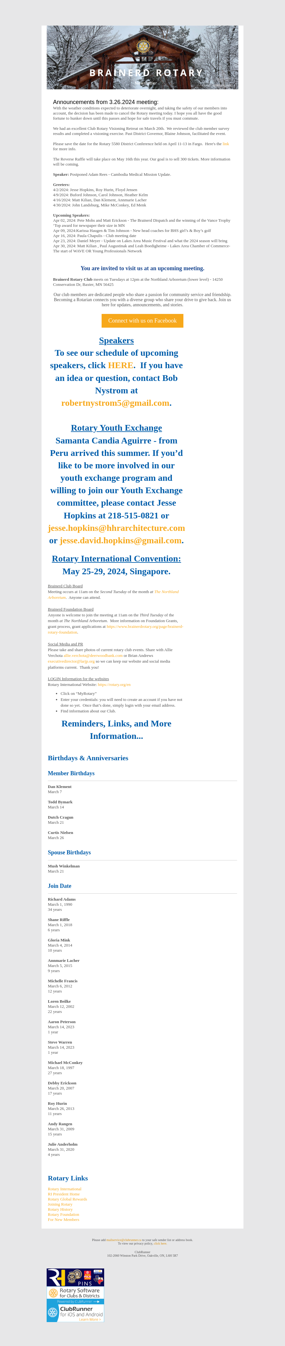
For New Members (63, 1219)
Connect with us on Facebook (142, 320)
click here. (160, 1243)
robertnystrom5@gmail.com (115, 403)
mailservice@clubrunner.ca (123, 1240)
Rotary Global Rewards (67, 1199)
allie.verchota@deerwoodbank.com (93, 655)
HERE (120, 365)
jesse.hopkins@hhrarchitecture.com (116, 528)
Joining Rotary (60, 1204)
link (226, 143)
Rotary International (64, 1188)
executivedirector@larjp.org (71, 661)
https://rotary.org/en (114, 684)
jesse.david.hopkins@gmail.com (121, 540)
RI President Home (64, 1194)
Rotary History (60, 1209)
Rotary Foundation (63, 1214)
